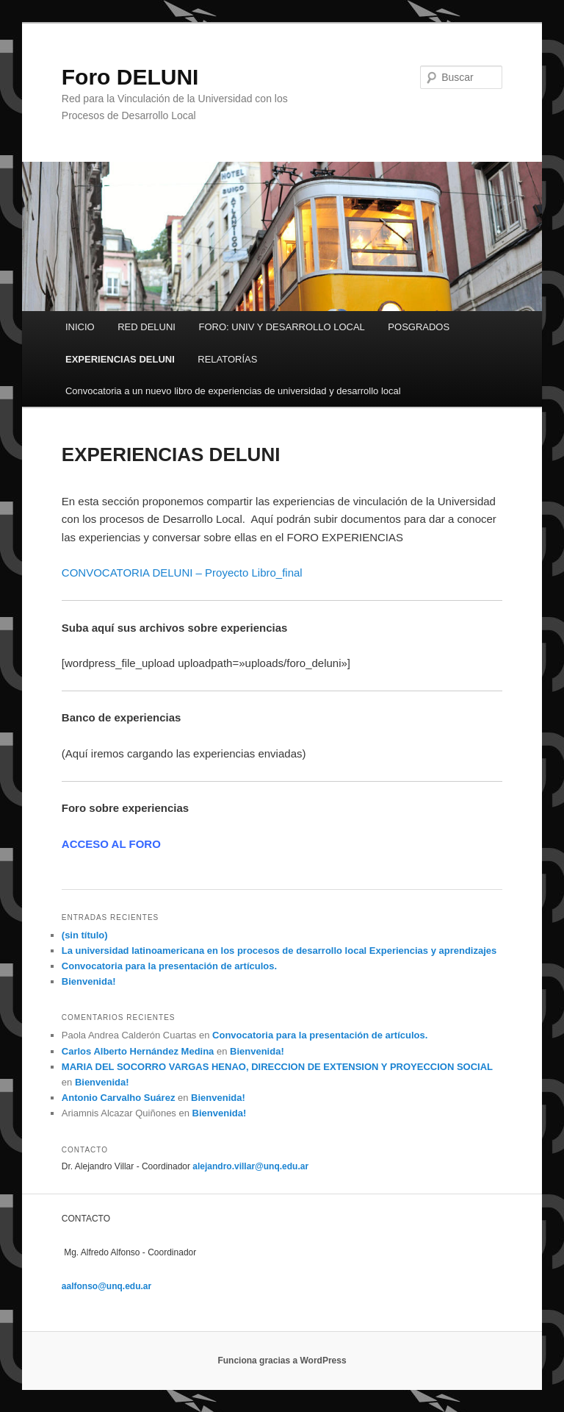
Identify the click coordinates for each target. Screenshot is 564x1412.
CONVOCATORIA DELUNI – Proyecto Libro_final (182, 572)
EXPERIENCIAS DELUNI (120, 359)
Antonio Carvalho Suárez (119, 1097)
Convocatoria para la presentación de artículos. (169, 965)
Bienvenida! (89, 981)
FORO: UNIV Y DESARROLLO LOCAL (281, 326)
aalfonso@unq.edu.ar (106, 1286)
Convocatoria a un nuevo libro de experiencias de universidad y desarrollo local (233, 390)
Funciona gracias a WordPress (281, 1360)
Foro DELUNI (130, 77)
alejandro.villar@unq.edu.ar (250, 1166)
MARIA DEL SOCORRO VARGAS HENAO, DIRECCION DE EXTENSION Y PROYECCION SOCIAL (277, 1066)
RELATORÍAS (227, 359)
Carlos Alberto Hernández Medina (138, 1051)
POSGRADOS (418, 326)
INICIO (80, 326)
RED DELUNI (147, 326)
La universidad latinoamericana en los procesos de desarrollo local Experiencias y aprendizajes (279, 950)
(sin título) (85, 935)
